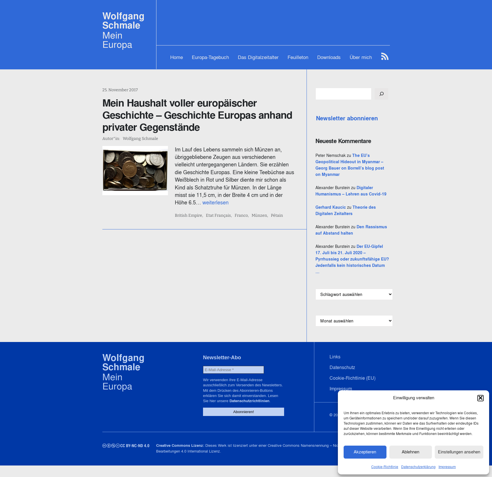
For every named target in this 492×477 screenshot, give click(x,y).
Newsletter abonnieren (351, 118)
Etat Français (220, 216)
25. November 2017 (120, 90)
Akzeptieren (365, 452)
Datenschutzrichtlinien (247, 407)
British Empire (190, 216)
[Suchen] (386, 94)
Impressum (447, 466)
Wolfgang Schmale (123, 20)
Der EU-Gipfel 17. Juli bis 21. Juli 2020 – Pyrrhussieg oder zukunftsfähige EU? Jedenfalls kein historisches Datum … (354, 265)
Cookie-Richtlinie (384, 466)
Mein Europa (117, 40)
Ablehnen (410, 452)
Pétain (279, 216)
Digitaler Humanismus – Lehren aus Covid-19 (353, 194)
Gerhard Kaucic (335, 213)
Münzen (261, 216)
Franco (243, 216)
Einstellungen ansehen (459, 452)
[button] (480, 398)
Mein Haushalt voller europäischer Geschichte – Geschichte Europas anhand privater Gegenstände (197, 115)
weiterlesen (190, 202)
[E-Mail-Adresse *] (231, 376)
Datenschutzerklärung (418, 466)
